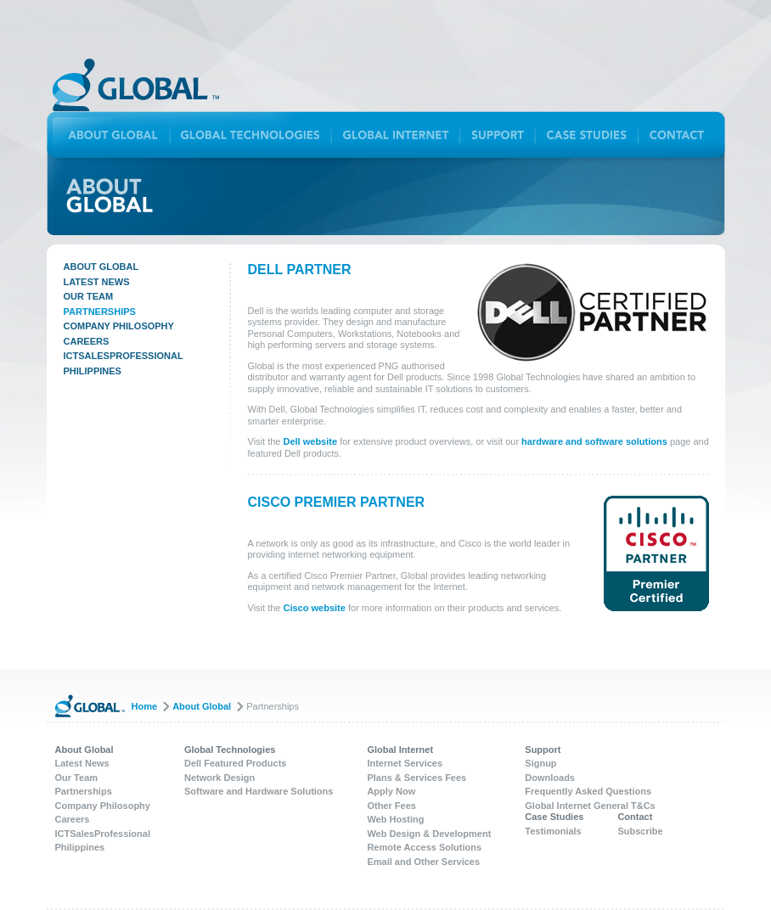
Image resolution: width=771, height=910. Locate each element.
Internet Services (404, 763)
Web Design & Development (429, 834)
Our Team (89, 296)
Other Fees (391, 805)
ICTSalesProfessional (123, 356)
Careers (87, 341)
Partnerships (100, 311)
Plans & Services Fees (416, 777)
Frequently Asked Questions (588, 791)
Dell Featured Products (235, 763)
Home (145, 706)
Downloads (550, 777)
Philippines (92, 371)
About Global (101, 266)
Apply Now (391, 791)
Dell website (311, 441)
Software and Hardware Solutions (258, 791)
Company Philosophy (119, 326)
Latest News (97, 282)
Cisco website (315, 608)
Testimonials (553, 831)
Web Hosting (395, 819)
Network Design (219, 777)
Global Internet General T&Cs (590, 805)
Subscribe (639, 831)
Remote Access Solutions (424, 847)
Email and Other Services (423, 862)
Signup (540, 763)
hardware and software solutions (594, 441)
